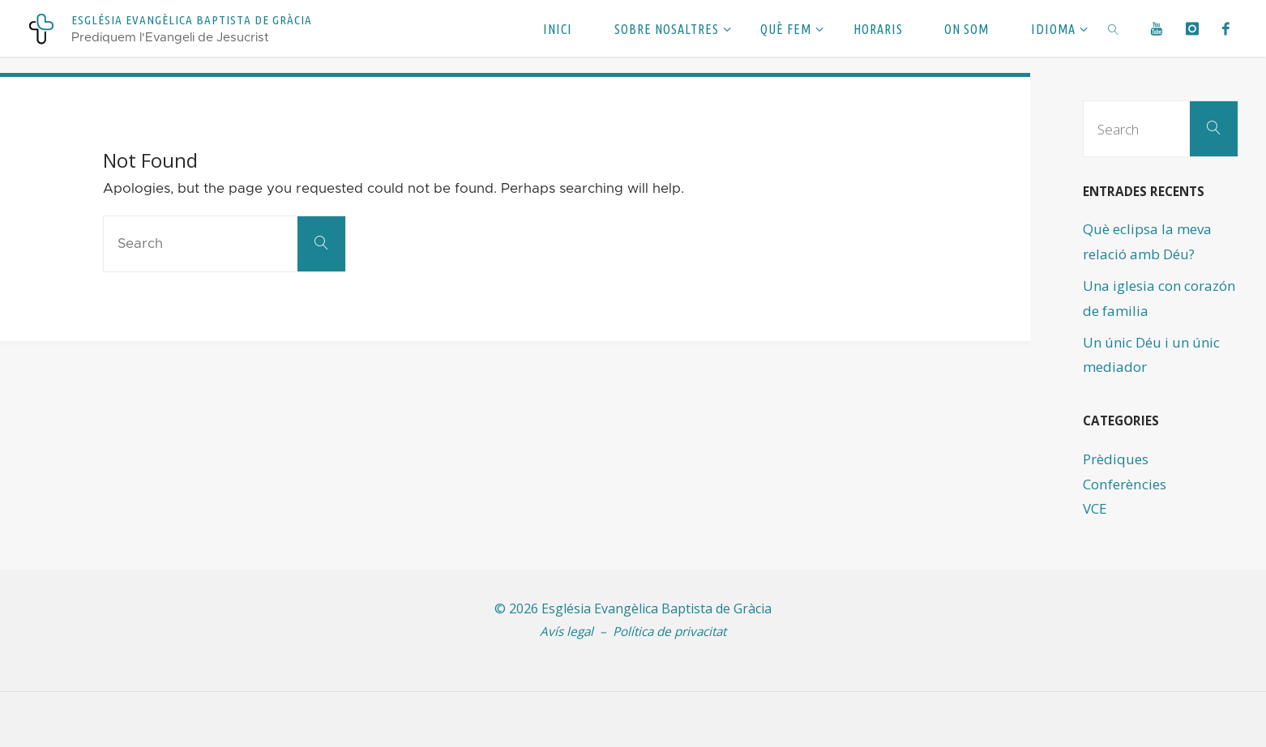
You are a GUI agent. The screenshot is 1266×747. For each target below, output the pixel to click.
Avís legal (566, 631)
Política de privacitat (669, 631)
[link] (1114, 28)
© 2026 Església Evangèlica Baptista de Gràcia (633, 608)
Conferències (1124, 484)
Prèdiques (1115, 459)
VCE (1095, 508)
